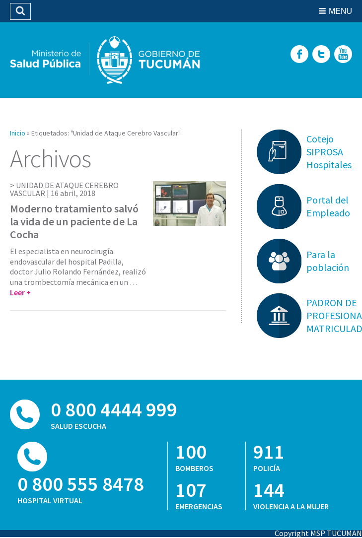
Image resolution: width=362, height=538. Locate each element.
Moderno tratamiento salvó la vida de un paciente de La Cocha (74, 222)
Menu (340, 11)
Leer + (20, 292)
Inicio (17, 133)
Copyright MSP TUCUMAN (318, 533)
